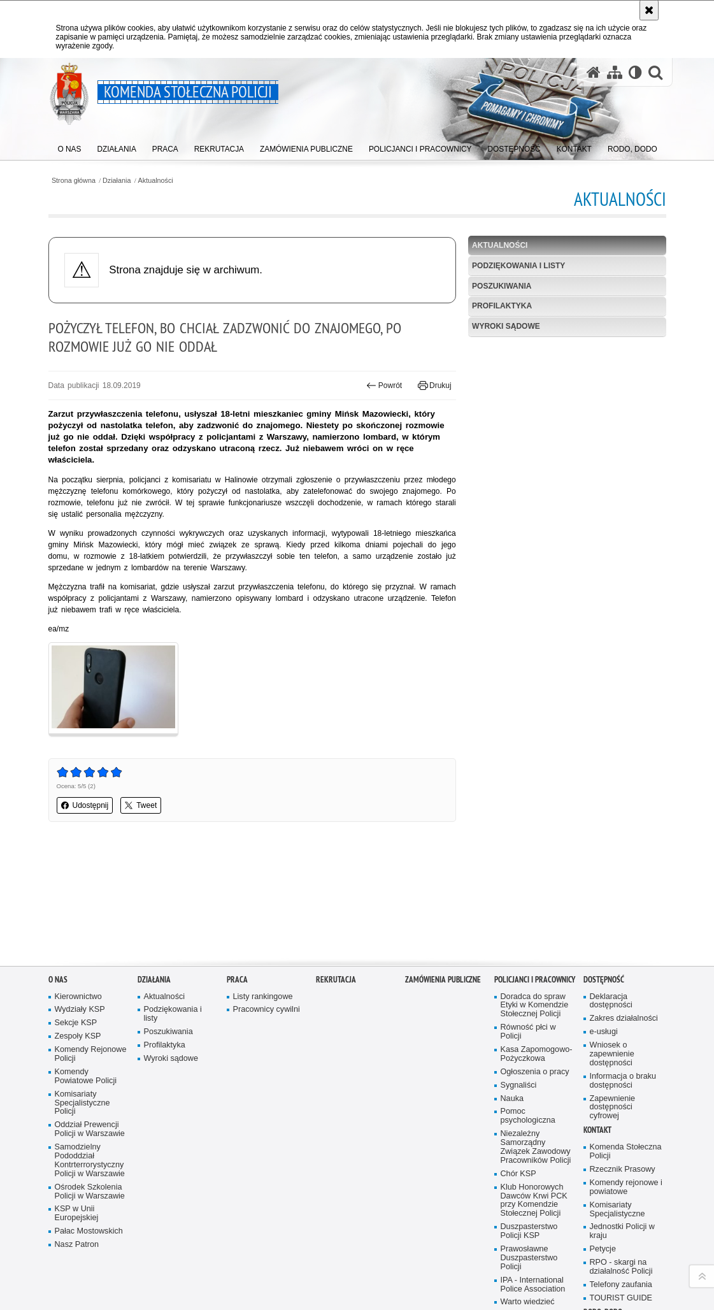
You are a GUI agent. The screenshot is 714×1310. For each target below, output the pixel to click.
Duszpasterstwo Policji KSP (529, 1125)
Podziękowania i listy (518, 265)
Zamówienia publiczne (443, 873)
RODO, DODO (602, 1205)
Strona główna (74, 180)
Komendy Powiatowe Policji (86, 970)
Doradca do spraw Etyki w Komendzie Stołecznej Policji (535, 899)
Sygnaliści (519, 979)
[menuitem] (69, 147)
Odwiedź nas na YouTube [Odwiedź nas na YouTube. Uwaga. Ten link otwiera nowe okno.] (53, 1258)
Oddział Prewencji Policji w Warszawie (90, 1023)
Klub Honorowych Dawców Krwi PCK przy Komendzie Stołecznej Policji (534, 1094)
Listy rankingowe (263, 890)
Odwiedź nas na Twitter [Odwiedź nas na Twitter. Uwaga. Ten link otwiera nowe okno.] (118, 1258)
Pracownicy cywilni (266, 904)
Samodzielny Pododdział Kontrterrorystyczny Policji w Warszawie (90, 1054)
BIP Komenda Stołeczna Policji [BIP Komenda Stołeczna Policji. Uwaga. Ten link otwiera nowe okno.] (255, 1251)
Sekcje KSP (76, 917)
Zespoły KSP (78, 930)
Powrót (384, 385)
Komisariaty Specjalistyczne (617, 1103)
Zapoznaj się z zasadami (549, 1269)
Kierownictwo (78, 890)
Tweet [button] (141, 805)
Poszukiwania (501, 286)
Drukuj (435, 385)
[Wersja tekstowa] (635, 72)
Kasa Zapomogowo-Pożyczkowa (537, 948)
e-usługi (604, 926)
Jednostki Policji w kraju (622, 1125)
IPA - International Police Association (533, 1178)
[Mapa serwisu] (614, 72)
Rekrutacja (336, 873)
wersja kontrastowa (81, 1302)
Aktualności (155, 180)
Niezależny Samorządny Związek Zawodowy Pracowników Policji (536, 1041)
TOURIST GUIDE (621, 1192)
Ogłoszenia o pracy (535, 965)
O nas (58, 873)
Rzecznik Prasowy (622, 1064)
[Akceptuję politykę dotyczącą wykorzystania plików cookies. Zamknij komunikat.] (649, 10)
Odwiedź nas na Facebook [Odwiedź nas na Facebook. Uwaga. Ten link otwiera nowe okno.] (74, 1258)
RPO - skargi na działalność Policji (621, 1161)
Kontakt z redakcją (358, 1251)
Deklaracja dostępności (611, 894)
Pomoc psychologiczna (528, 1010)
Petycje (603, 1143)
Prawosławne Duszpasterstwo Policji (529, 1152)
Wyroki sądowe (506, 326)
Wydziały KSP (80, 904)
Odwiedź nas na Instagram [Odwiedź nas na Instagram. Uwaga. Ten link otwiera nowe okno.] (96, 1258)
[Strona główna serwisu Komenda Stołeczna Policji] (594, 72)
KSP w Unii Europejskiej (77, 1107)
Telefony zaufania (621, 1178)
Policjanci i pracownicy (534, 873)
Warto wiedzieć (528, 1196)
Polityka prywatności (541, 1278)
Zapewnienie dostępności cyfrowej (613, 1001)
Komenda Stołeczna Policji (626, 1045)
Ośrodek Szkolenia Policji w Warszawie (90, 1085)
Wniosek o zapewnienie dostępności (612, 948)
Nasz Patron (77, 1139)
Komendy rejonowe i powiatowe (626, 1081)
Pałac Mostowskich (89, 1125)
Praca (237, 873)
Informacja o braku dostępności (623, 974)
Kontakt (597, 1024)
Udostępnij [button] (85, 805)
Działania (117, 180)
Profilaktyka (502, 305)
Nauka (512, 992)
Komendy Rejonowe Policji (91, 948)
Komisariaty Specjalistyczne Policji (82, 997)
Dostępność (603, 873)
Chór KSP (518, 1067)
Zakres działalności (624, 913)
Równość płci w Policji (528, 926)
